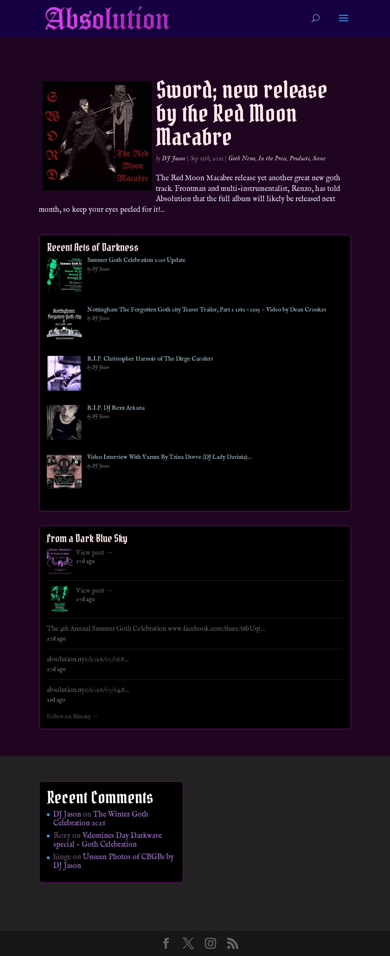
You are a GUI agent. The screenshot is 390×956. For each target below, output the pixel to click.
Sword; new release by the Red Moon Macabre (241, 113)
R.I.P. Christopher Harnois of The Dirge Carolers (150, 359)
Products (299, 158)
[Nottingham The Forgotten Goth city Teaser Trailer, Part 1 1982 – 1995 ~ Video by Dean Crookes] (64, 326)
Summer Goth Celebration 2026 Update (136, 260)
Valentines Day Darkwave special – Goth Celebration (107, 840)
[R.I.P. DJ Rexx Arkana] (64, 424)
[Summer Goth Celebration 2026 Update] (64, 276)
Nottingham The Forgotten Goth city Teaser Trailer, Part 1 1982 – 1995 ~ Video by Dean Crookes (206, 310)
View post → (94, 553)
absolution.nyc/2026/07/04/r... (88, 690)
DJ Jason (173, 158)
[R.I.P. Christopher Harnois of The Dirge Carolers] (64, 375)
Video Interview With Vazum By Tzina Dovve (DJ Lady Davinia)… (169, 457)
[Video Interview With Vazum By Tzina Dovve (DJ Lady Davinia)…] (64, 473)
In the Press (272, 158)
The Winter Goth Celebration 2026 (100, 819)
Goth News (242, 158)
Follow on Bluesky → (72, 717)
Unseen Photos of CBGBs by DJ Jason (113, 862)
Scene (319, 158)
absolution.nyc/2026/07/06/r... (87, 659)
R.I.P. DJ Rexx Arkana (116, 408)
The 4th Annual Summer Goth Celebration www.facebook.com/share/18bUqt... (156, 629)
